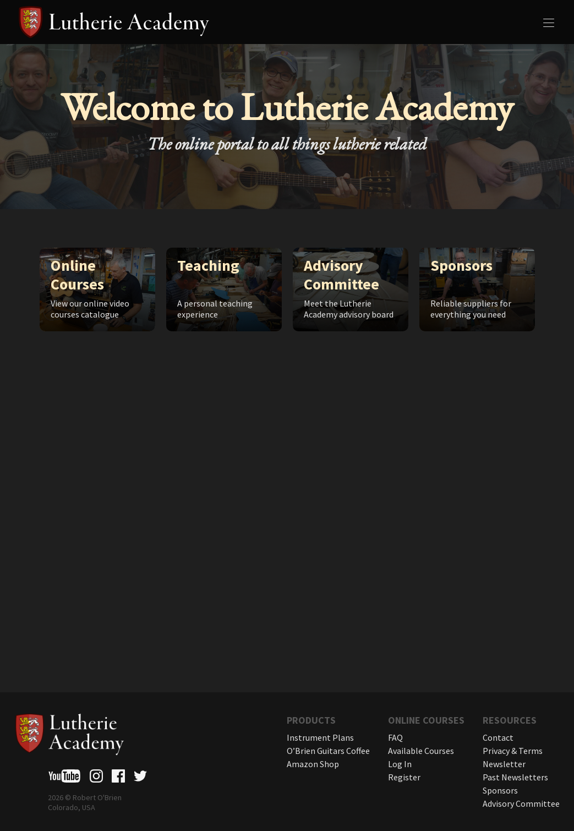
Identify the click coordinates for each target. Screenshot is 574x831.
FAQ (395, 737)
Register (404, 777)
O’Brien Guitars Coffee (328, 750)
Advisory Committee (521, 803)
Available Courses (421, 750)
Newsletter (504, 763)
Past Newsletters (515, 777)
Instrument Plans (320, 737)
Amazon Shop (313, 763)
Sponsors (500, 790)
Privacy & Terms (513, 750)
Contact (498, 737)
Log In (400, 763)
